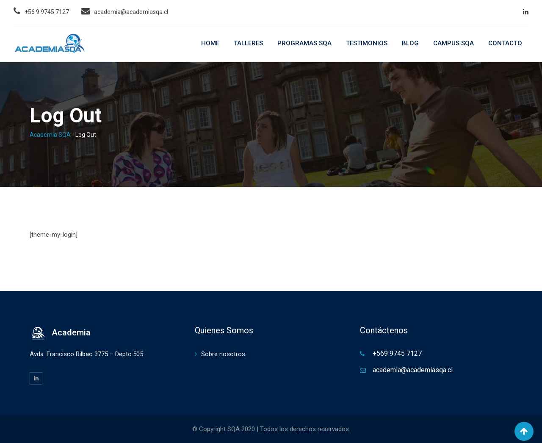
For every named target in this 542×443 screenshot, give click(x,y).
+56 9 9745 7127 (47, 11)
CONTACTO (505, 43)
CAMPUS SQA (453, 43)
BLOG (410, 43)
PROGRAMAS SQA (304, 43)
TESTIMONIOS (366, 43)
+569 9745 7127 (397, 353)
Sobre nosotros (223, 354)
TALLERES (248, 43)
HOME (210, 43)
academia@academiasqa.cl (131, 11)
